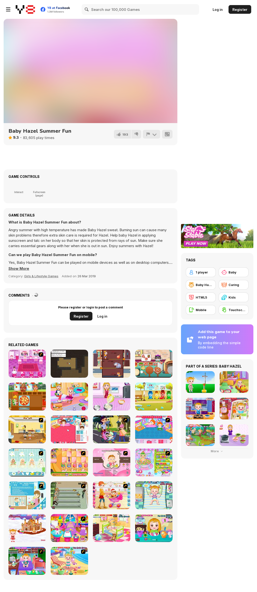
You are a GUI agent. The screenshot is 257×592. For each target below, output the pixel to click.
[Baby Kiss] (111, 429)
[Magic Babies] (69, 462)
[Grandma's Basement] (69, 364)
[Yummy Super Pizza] (154, 364)
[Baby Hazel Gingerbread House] (27, 528)
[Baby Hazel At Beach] (69, 561)
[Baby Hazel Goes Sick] (27, 561)
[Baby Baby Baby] (69, 495)
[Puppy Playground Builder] (154, 397)
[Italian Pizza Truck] (27, 397)
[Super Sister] (27, 495)
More (217, 451)
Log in (218, 9)
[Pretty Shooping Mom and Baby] (111, 495)
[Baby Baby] (69, 429)
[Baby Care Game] (27, 364)
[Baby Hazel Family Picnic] (69, 397)
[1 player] (201, 272)
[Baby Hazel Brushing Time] (111, 528)
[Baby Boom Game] (27, 462)
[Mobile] (201, 310)
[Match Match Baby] (111, 462)
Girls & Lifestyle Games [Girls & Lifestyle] (41, 276)
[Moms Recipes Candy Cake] (111, 397)
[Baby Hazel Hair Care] (154, 528)
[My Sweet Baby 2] (154, 429)
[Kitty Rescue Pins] (111, 364)
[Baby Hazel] (201, 285)
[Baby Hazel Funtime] (154, 495)
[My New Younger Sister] (69, 528)
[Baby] (234, 272)
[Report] (151, 134)
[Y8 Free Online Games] (25, 9)
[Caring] (234, 285)
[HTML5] (201, 297)
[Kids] (234, 297)
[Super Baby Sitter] (27, 429)
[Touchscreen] (234, 310)
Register (239, 9)
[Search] (87, 9)
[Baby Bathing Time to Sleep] (154, 462)
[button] (18, 268)
